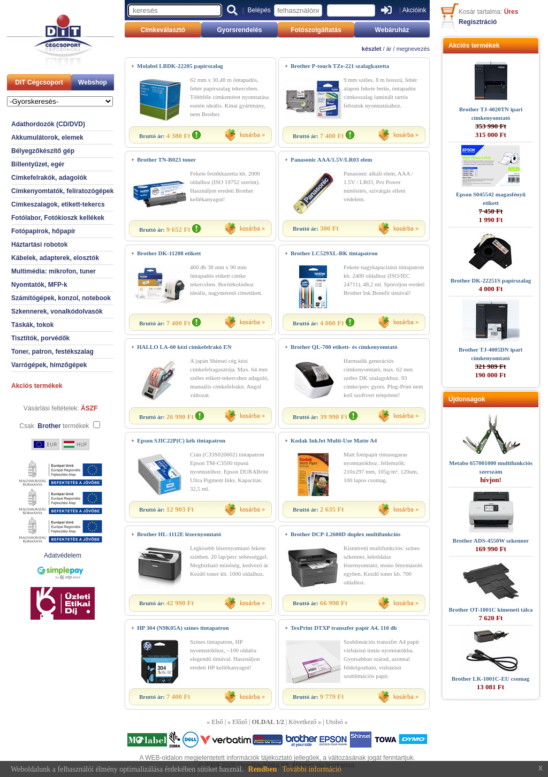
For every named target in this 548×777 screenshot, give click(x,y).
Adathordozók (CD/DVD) (48, 124)
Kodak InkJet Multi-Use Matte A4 (334, 440)
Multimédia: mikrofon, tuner (53, 271)
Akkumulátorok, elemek (47, 137)
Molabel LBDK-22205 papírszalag (180, 66)
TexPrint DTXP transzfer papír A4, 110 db (344, 627)
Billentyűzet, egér (37, 164)
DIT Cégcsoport (39, 82)
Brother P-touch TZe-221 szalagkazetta (340, 66)
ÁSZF (89, 408)
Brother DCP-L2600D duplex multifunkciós (345, 534)
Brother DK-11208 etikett (169, 253)
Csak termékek (54, 426)
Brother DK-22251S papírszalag (491, 280)
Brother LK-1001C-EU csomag (491, 678)
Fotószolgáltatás (316, 30)
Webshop (92, 82)
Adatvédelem (62, 555)
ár (389, 48)
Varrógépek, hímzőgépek (49, 365)
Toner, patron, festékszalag (52, 351)
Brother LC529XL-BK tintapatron (334, 253)
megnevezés (413, 48)
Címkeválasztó (163, 30)
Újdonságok (466, 399)
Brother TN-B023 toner (166, 159)
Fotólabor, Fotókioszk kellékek (57, 218)
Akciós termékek (36, 386)
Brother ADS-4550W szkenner (491, 540)
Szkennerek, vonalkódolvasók (57, 311)
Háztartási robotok (39, 244)
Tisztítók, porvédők (40, 338)
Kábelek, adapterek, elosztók (55, 258)
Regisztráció (478, 22)
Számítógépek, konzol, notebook (61, 298)
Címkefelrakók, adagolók (49, 177)
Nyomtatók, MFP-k (39, 284)
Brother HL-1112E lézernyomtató (179, 534)
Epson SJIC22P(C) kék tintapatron (181, 440)
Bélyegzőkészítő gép (42, 151)
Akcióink (414, 10)
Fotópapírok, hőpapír (43, 231)
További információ (311, 769)
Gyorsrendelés (239, 30)
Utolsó (334, 722)
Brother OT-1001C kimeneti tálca (490, 609)
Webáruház (392, 30)
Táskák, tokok (32, 325)
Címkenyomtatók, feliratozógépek (62, 191)
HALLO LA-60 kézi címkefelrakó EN (184, 347)
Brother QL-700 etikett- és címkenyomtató (344, 347)
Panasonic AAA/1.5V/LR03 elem (331, 159)
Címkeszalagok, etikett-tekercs (58, 204)
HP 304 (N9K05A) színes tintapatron (183, 627)
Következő (302, 722)
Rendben (262, 769)
